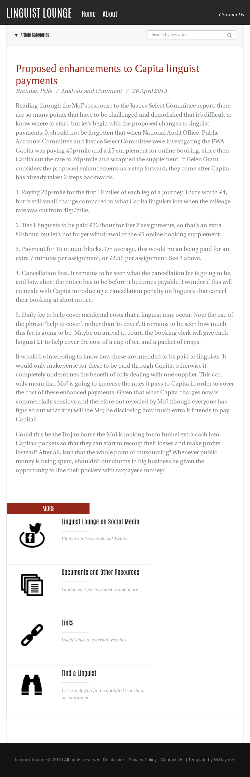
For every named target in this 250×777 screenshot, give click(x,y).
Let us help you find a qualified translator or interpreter (103, 693)
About (110, 14)
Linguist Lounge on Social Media (100, 521)
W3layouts (224, 759)
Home (89, 14)
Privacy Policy (142, 759)
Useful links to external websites (94, 639)
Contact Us (231, 15)
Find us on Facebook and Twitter (95, 538)
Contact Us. (173, 759)
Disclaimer (113, 759)
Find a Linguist (79, 673)
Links (68, 622)
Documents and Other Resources (100, 572)
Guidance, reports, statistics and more (100, 589)
